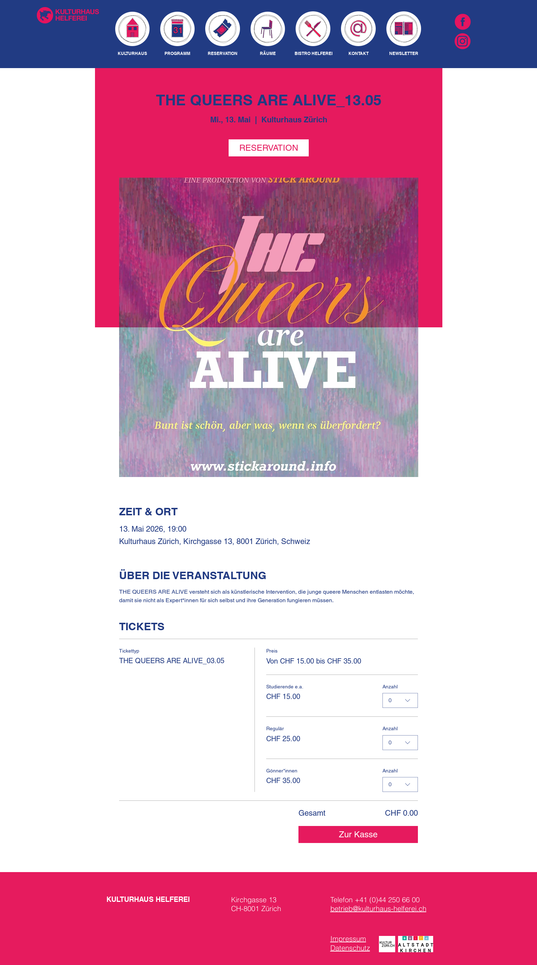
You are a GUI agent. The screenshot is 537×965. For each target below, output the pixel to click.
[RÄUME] (268, 53)
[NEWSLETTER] (404, 53)
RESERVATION (268, 147)
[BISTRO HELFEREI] (313, 53)
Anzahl (390, 686)
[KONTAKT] (358, 53)
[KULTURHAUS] (132, 53)
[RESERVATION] (222, 53)
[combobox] (400, 700)
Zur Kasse (358, 834)
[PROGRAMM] (177, 53)
